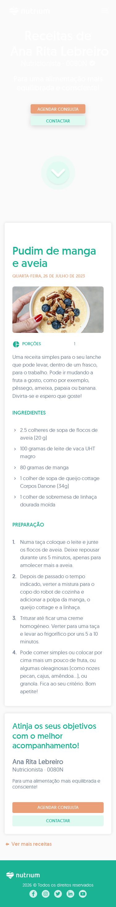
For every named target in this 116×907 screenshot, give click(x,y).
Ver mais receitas (28, 844)
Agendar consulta (58, 109)
